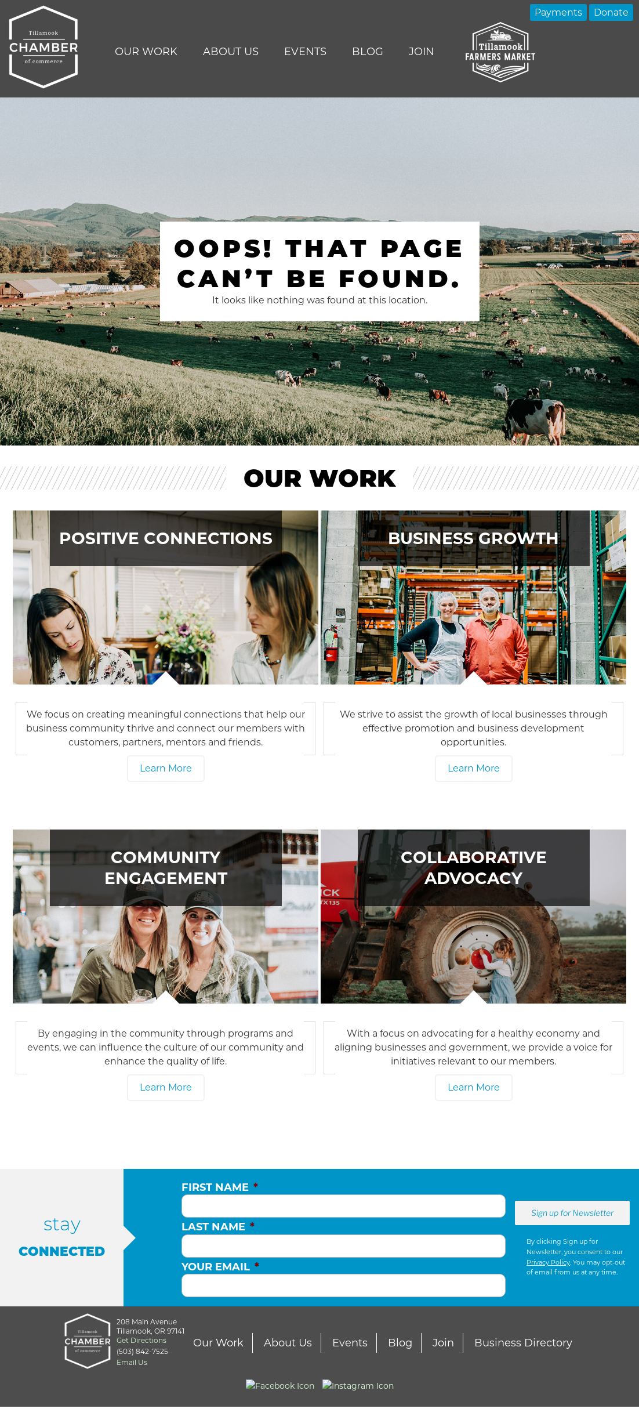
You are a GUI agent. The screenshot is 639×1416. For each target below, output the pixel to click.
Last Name (218, 1227)
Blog (367, 51)
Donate (611, 12)
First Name (219, 1187)
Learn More (166, 768)
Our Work (146, 51)
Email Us (132, 1362)
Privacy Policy (548, 1262)
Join (421, 51)
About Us (231, 51)
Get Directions (141, 1340)
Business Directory (523, 1343)
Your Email (220, 1267)
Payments (558, 12)
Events (305, 51)
